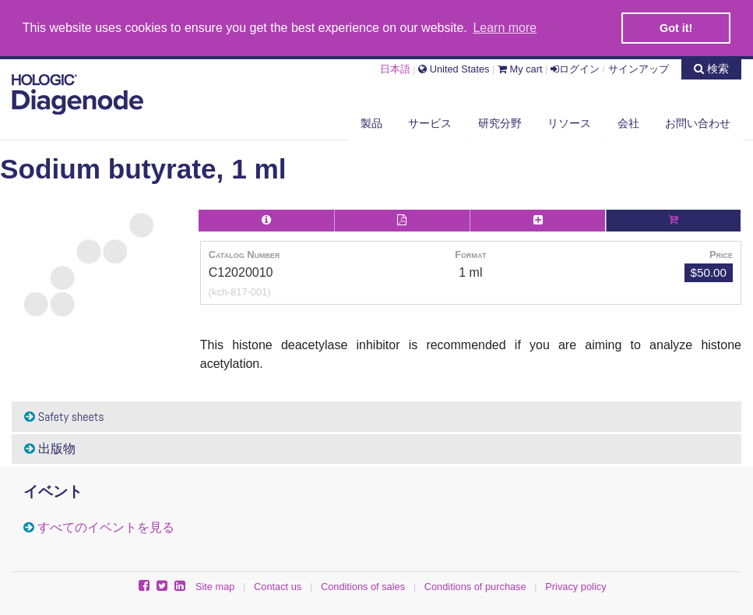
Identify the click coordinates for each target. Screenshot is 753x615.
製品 (371, 122)
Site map (215, 586)
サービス (430, 122)
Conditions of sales (363, 586)
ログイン (575, 67)
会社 (628, 122)
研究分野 (500, 122)
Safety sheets (64, 416)
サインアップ (638, 67)
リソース (569, 122)
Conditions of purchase (475, 586)
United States (453, 67)
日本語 (395, 67)
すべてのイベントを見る (105, 526)
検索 (711, 67)
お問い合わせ (697, 122)
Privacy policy (575, 586)
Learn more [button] (505, 27)
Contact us (277, 586)
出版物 (50, 448)
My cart (520, 67)
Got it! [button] (676, 28)
